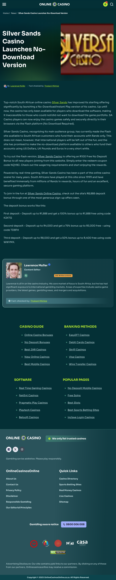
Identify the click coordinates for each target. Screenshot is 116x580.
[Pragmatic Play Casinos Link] (33, 403)
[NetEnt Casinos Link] (33, 395)
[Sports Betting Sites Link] (70, 484)
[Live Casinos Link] (66, 496)
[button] (4, 4)
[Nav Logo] (54, 4)
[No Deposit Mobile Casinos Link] (82, 388)
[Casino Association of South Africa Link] (82, 544)
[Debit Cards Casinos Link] (80, 342)
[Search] (112, 4)
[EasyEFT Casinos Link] (80, 335)
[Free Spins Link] (82, 395)
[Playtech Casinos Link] (33, 410)
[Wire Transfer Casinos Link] (80, 364)
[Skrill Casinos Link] (80, 350)
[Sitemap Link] (63, 501)
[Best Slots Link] (82, 403)
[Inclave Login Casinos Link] (82, 417)
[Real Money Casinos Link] (70, 490)
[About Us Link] (11, 478)
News (13, 13)
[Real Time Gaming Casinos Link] (33, 388)
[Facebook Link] (8, 449)
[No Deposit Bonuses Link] (36, 342)
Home (6, 13)
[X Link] (15, 449)
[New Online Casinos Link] (36, 357)
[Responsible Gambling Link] (18, 501)
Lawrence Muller (17, 86)
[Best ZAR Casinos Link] (36, 350)
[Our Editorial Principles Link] (19, 507)
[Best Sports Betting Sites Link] (82, 410)
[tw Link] (26, 275)
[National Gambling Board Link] (70, 544)
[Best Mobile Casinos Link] (36, 364)
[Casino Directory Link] (68, 478)
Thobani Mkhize (51, 86)
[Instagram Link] (22, 449)
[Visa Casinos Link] (80, 357)
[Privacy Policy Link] (13, 490)
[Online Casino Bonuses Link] (36, 335)
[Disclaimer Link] (12, 496)
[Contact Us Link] (12, 484)
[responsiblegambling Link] (45, 544)
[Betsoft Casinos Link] (33, 417)
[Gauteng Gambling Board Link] (58, 544)
